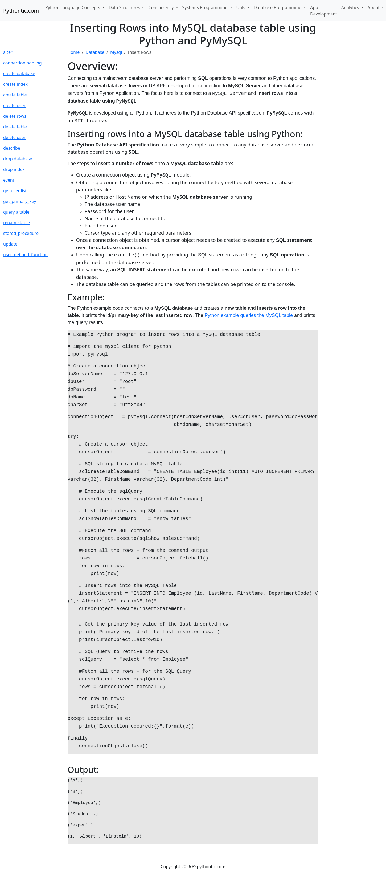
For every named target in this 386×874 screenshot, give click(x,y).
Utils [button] (241, 7)
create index (15, 84)
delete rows (14, 116)
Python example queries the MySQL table (249, 315)
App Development (323, 11)
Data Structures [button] (125, 7)
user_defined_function (25, 255)
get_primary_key (19, 201)
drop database (17, 159)
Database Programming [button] (278, 7)
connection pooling (22, 63)
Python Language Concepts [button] (73, 7)
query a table (16, 212)
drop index (14, 169)
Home (74, 52)
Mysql (116, 52)
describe (11, 148)
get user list (15, 191)
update (10, 244)
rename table (16, 223)
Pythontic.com (21, 10)
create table (15, 95)
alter (8, 52)
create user (14, 105)
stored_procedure (21, 233)
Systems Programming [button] (205, 7)
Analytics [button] (350, 7)
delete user (14, 137)
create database (19, 73)
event (8, 180)
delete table (15, 127)
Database (94, 52)
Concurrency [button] (161, 7)
